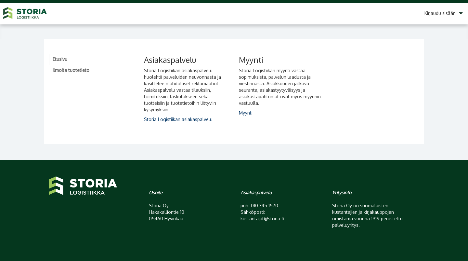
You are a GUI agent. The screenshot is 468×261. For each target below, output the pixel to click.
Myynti (246, 113)
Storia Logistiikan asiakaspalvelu (178, 119)
